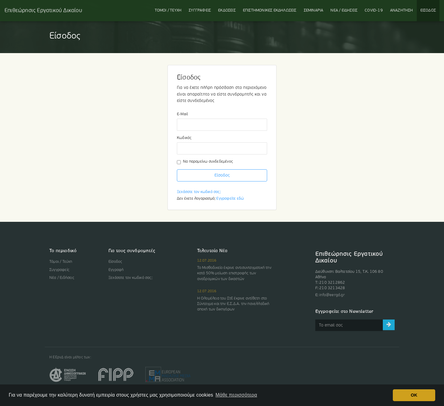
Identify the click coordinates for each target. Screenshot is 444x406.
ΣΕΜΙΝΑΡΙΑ (313, 10)
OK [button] (414, 395)
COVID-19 (374, 10)
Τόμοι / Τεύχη (60, 262)
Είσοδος (222, 175)
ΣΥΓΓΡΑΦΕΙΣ (200, 10)
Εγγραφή (116, 270)
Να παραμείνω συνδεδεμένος (205, 162)
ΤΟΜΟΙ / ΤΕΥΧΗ (168, 10)
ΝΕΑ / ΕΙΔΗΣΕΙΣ (343, 10)
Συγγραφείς (59, 270)
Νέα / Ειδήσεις (61, 278)
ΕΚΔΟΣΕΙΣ (227, 10)
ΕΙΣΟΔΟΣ (428, 10)
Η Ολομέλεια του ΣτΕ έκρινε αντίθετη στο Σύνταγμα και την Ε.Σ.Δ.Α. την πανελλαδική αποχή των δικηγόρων (233, 303)
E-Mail (182, 114)
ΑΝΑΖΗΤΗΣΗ (401, 10)
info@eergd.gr (332, 295)
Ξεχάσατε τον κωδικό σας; (199, 192)
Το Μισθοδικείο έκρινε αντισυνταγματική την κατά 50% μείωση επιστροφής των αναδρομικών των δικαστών (234, 273)
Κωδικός (184, 138)
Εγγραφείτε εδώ (230, 199)
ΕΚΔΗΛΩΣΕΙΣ (270, 10)
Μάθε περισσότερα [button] (236, 395)
